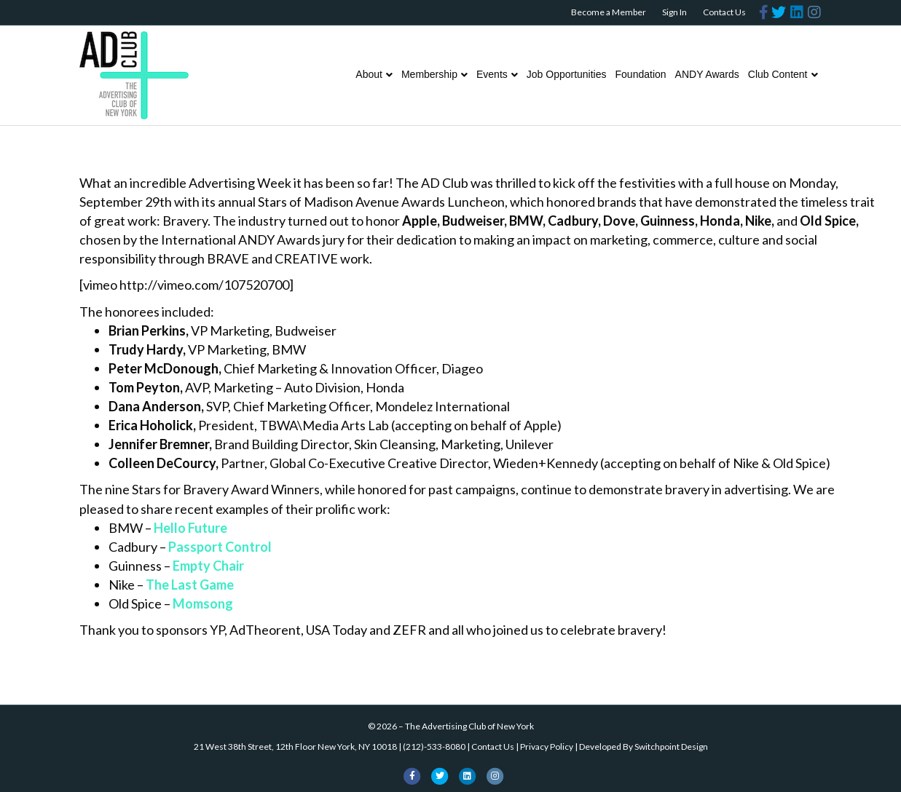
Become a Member (608, 12)
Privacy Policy (546, 746)
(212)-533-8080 (434, 746)
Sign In (674, 12)
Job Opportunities (567, 74)
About (368, 74)
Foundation (640, 74)
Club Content (778, 74)
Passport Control (220, 547)
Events (492, 74)
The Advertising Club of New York (469, 726)
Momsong (203, 603)
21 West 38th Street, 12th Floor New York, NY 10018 (295, 746)
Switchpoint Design (671, 746)
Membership (429, 74)
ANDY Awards (707, 74)
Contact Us (724, 12)
